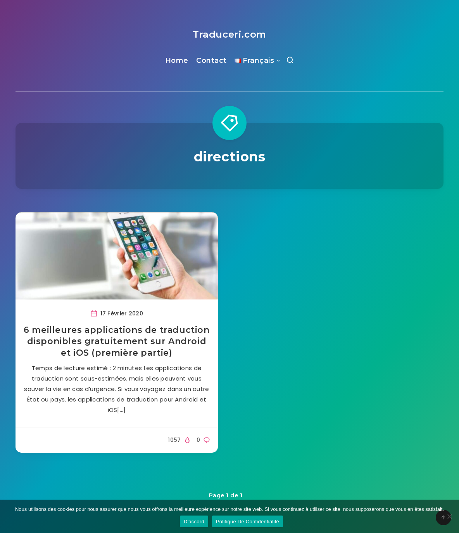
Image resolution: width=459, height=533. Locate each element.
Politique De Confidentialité (247, 521)
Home (176, 60)
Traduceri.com (229, 34)
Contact (211, 60)
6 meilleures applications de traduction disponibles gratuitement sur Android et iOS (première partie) (116, 341)
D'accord (194, 521)
